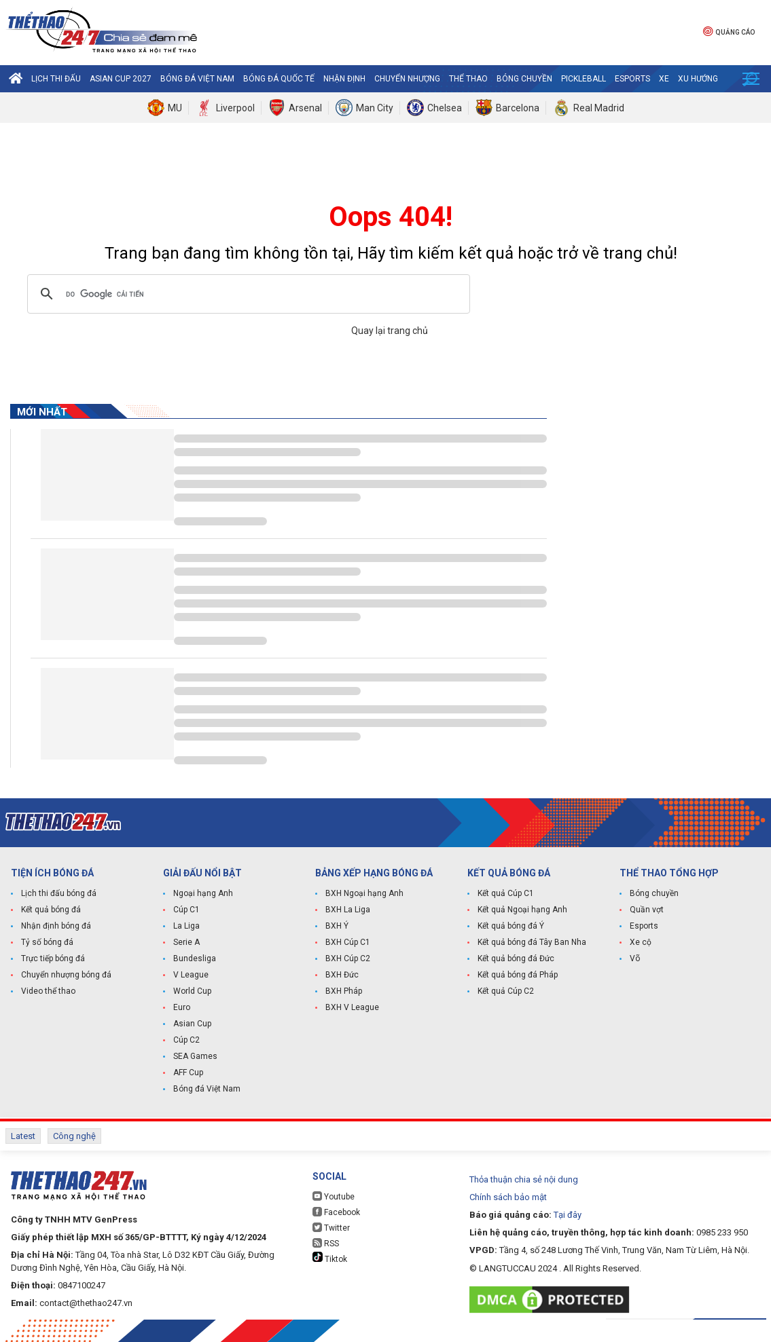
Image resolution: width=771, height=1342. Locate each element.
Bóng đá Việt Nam (197, 78)
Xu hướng (698, 78)
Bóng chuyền (524, 78)
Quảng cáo (729, 31)
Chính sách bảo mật (508, 1197)
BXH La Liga (347, 909)
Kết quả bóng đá (51, 909)
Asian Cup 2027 (120, 78)
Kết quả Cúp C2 (506, 991)
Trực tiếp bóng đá (53, 958)
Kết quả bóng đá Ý (511, 926)
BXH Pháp (343, 991)
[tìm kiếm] (246, 294)
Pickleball (583, 78)
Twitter (331, 1228)
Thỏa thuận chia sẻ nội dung (523, 1179)
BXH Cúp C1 (347, 942)
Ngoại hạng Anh (203, 893)
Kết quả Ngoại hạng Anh (522, 909)
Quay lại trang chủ (390, 330)
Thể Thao (468, 78)
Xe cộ (640, 942)
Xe (664, 78)
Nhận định (344, 78)
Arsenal (305, 107)
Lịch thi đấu (56, 78)
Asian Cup (192, 1023)
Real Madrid (598, 107)
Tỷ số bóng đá (47, 942)
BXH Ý (336, 926)
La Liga (186, 926)
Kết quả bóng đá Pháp (518, 975)
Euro (181, 1007)
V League (191, 975)
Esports (632, 78)
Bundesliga (194, 958)
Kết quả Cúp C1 (506, 893)
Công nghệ (74, 1136)
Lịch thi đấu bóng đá (58, 893)
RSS (325, 1243)
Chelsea (444, 107)
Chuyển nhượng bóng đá (66, 975)
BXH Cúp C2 (347, 958)
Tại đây (567, 1215)
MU (175, 107)
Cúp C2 (186, 1040)
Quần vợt (647, 909)
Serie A (186, 942)
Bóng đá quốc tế (279, 78)
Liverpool (235, 107)
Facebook (336, 1212)
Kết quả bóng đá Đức (516, 958)
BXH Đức (342, 975)
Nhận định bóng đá (56, 926)
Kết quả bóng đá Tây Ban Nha (532, 942)
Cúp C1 (186, 909)
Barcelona (517, 107)
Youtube (333, 1196)
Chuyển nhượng (407, 78)
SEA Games (195, 1056)
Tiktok (329, 1258)
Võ (635, 958)
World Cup (192, 991)
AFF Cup (188, 1072)
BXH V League (352, 1007)
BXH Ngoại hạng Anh (364, 893)
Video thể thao (48, 991)
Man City (374, 107)
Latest (23, 1136)
